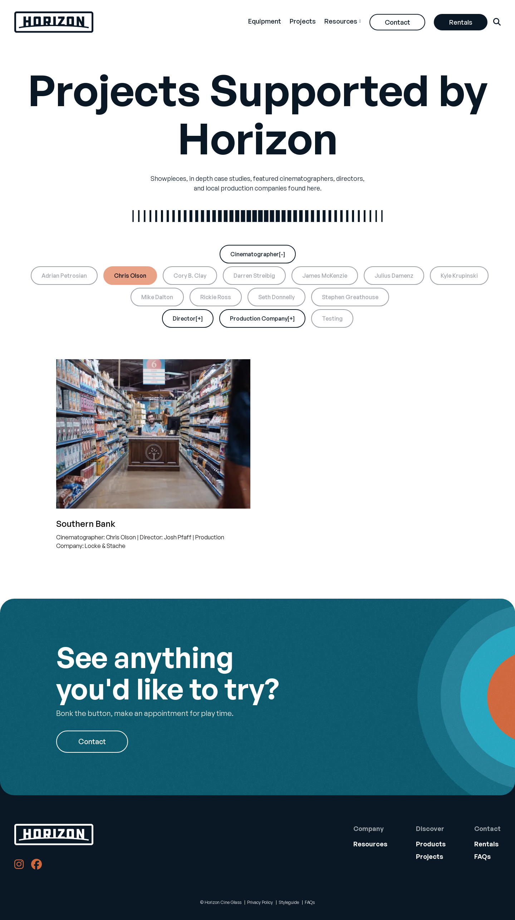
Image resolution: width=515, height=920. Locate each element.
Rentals (460, 22)
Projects (303, 21)
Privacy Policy (260, 902)
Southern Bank (85, 523)
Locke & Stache (105, 545)
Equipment (264, 21)
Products (431, 844)
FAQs (482, 856)
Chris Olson (121, 537)
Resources (340, 21)
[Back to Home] (53, 834)
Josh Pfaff (177, 537)
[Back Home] (53, 22)
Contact (397, 22)
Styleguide (289, 902)
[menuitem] (264, 22)
